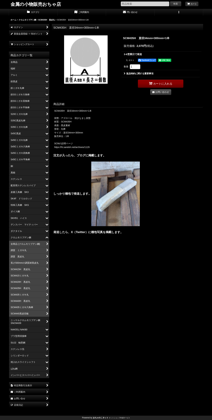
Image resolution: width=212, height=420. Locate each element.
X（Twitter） (79, 232)
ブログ (81, 155)
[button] (179, 12)
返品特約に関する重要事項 (138, 73)
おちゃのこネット (100, 418)
